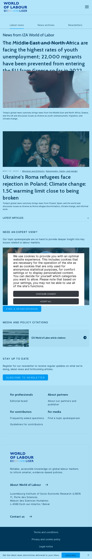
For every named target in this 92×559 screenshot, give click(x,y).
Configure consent (46, 294)
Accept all (45, 301)
